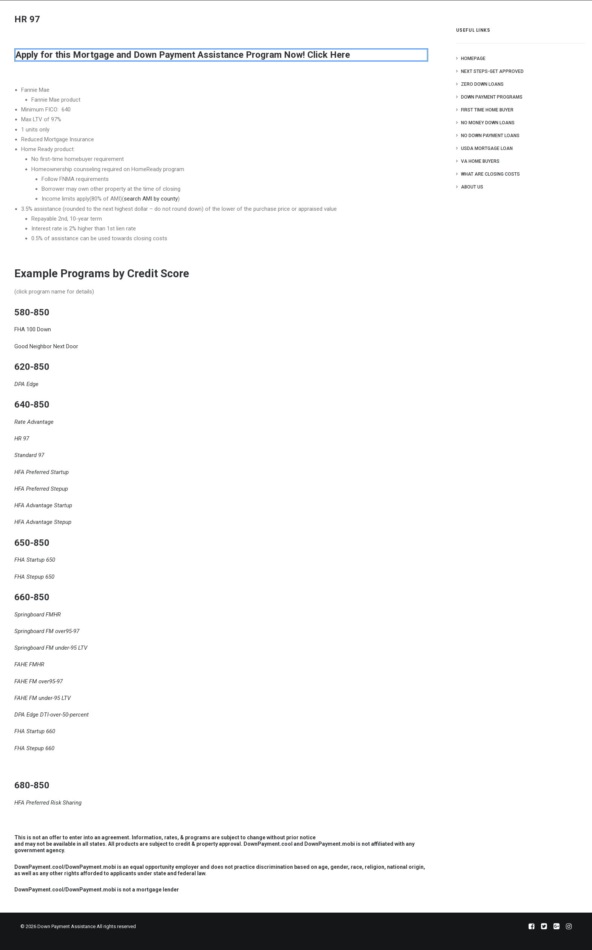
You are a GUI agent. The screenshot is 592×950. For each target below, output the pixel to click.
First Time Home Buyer (487, 110)
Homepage (473, 58)
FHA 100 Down (32, 329)
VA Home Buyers (480, 161)
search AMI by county (151, 198)
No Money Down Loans (488, 122)
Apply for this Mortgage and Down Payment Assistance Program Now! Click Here (182, 54)
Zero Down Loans (482, 84)
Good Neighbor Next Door (46, 346)
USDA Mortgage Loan (487, 148)
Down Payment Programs (492, 97)
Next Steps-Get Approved (492, 71)
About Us (472, 187)
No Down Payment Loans (490, 135)
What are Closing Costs (490, 174)
